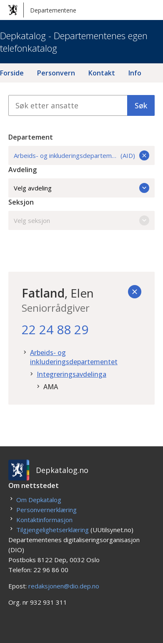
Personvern (56, 73)
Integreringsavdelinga (71, 374)
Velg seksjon (81, 220)
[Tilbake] (134, 291)
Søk (141, 105)
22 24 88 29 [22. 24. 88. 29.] (55, 329)
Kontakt (101, 73)
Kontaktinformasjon (44, 519)
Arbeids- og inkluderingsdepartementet (74, 357)
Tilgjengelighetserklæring (52, 529)
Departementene (42, 10)
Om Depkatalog (38, 499)
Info (134, 73)
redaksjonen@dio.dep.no (63, 586)
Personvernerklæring (46, 509)
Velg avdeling (81, 188)
